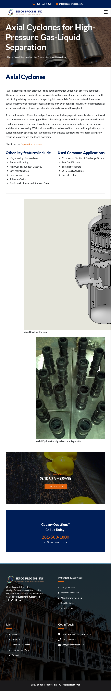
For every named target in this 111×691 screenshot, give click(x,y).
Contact (15, 655)
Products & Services (21, 644)
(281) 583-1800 (42, 3)
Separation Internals (31, 144)
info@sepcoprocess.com (69, 3)
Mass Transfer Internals (71, 598)
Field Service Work (20, 650)
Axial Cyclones (67, 608)
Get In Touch (55, 486)
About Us (16, 639)
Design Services (68, 587)
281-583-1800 (55, 537)
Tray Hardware (67, 603)
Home (10, 57)
